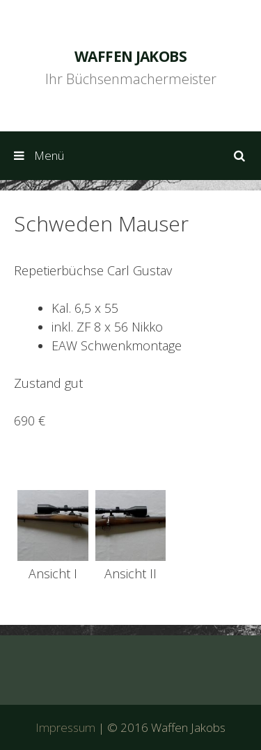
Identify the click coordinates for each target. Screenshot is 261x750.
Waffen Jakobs (130, 56)
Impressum (65, 727)
